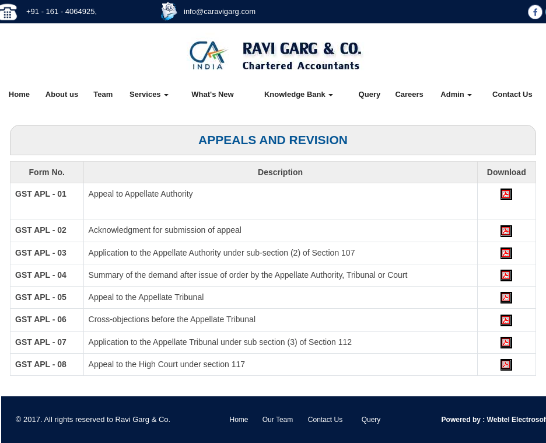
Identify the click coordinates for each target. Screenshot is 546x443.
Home (19, 94)
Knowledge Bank (298, 94)
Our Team (277, 420)
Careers (409, 94)
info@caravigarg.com (220, 11)
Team (103, 94)
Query (370, 94)
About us (62, 94)
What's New (212, 94)
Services (149, 94)
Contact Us (512, 94)
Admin (456, 94)
